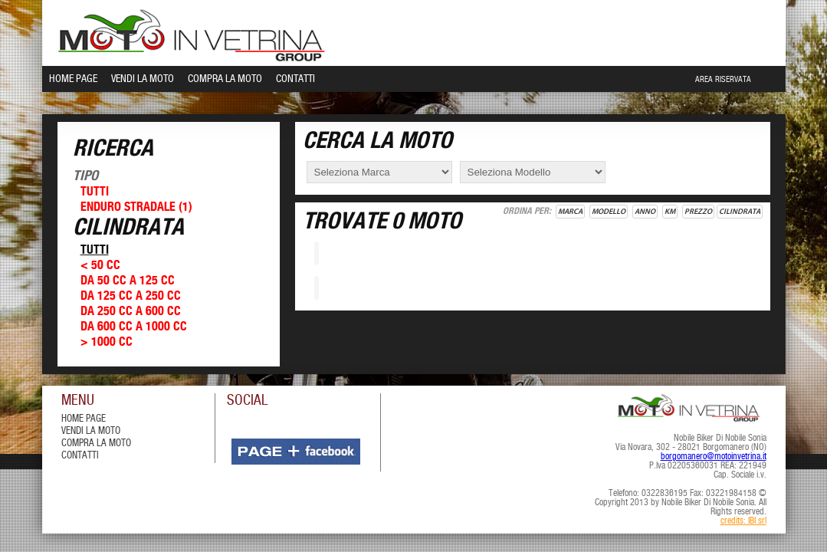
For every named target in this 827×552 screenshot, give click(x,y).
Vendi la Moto (142, 79)
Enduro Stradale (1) (136, 207)
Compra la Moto (225, 79)
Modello (608, 211)
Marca (570, 211)
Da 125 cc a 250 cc (130, 296)
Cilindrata (739, 211)
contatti (80, 456)
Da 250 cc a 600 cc (130, 311)
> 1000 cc (106, 342)
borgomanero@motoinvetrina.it (713, 457)
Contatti (295, 79)
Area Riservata (723, 79)
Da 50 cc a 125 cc (127, 281)
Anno (645, 211)
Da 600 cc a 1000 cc (133, 327)
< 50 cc (100, 265)
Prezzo (698, 211)
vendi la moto (90, 431)
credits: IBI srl (743, 521)
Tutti (94, 192)
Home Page (73, 79)
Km (670, 211)
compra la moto (96, 444)
